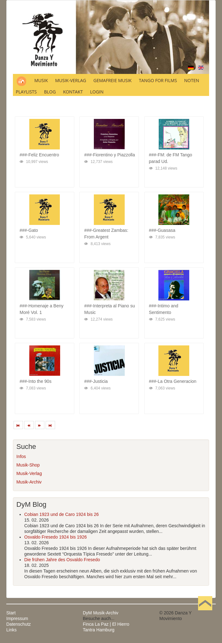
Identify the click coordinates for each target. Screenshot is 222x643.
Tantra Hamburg (98, 629)
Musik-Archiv (29, 481)
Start (11, 612)
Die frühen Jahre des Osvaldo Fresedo (62, 559)
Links (11, 629)
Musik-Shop (28, 464)
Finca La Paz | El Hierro (106, 624)
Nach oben (205, 612)
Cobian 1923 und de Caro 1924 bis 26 (61, 514)
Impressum (17, 618)
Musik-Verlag (29, 473)
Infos (21, 456)
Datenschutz (18, 624)
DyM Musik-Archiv (100, 612)
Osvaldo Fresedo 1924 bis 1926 (55, 537)
